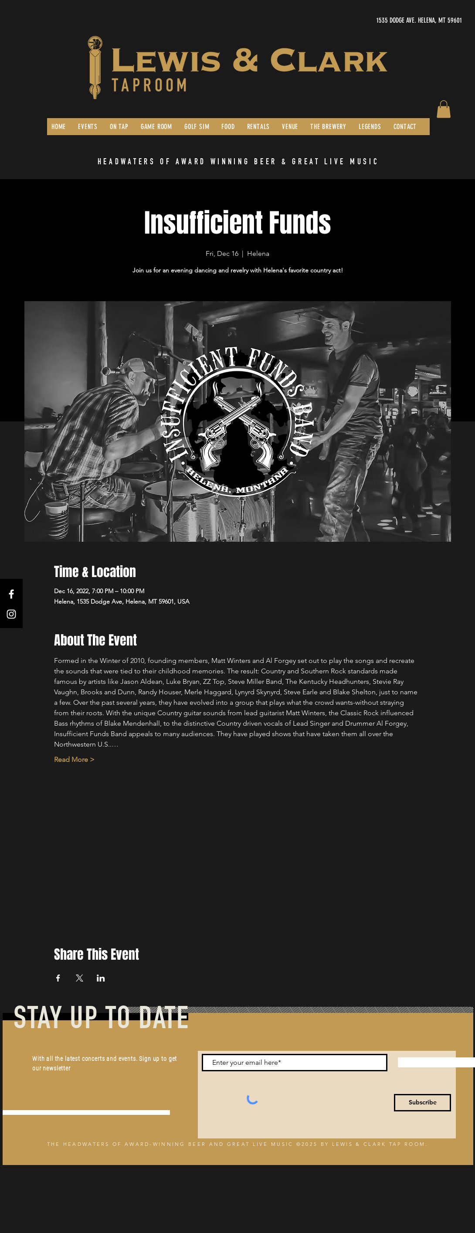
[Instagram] (11, 614)
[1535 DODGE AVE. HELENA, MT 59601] (379, 20)
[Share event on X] (79, 978)
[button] (443, 109)
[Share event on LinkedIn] (101, 978)
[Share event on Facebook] (58, 978)
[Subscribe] (422, 1102)
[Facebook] (11, 594)
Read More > (74, 759)
